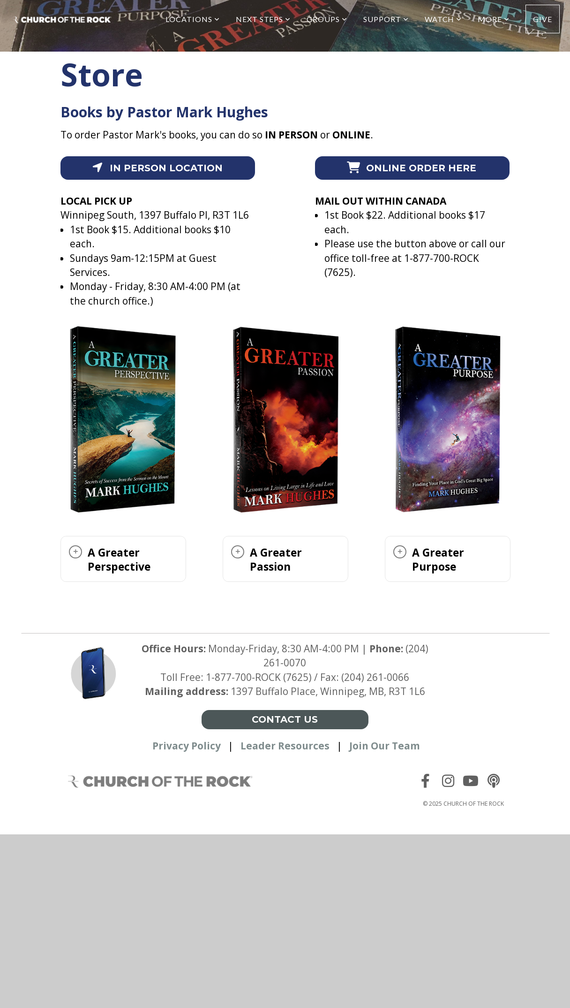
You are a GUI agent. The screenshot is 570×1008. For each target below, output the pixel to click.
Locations (192, 19)
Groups (327, 19)
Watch (443, 19)
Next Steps (263, 19)
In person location (156, 168)
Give (542, 19)
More (494, 19)
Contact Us (285, 719)
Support (386, 19)
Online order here (411, 168)
